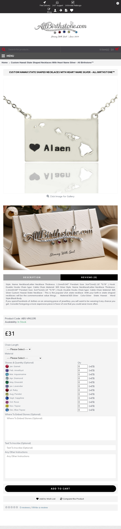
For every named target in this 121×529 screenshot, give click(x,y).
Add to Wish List (47, 499)
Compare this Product (73, 499)
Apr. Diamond (14, 378)
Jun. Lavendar (14, 386)
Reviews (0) (89, 277)
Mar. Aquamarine (15, 374)
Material (9, 353)
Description (32, 277)
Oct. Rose (12, 402)
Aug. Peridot (13, 394)
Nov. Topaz (12, 406)
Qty (79, 362)
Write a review (40, 507)
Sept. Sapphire (14, 398)
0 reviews (25, 507)
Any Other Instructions (16, 452)
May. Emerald (14, 382)
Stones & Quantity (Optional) (19, 362)
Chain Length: (12, 344)
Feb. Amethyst (14, 370)
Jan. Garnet (12, 366)
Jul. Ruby (11, 390)
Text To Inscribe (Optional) (18, 443)
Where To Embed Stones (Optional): (23, 414)
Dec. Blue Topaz (15, 410)
